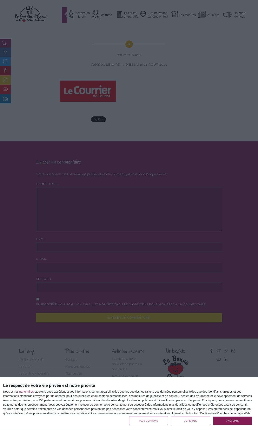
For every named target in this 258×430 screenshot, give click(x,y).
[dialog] (129, 403)
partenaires (26, 391)
